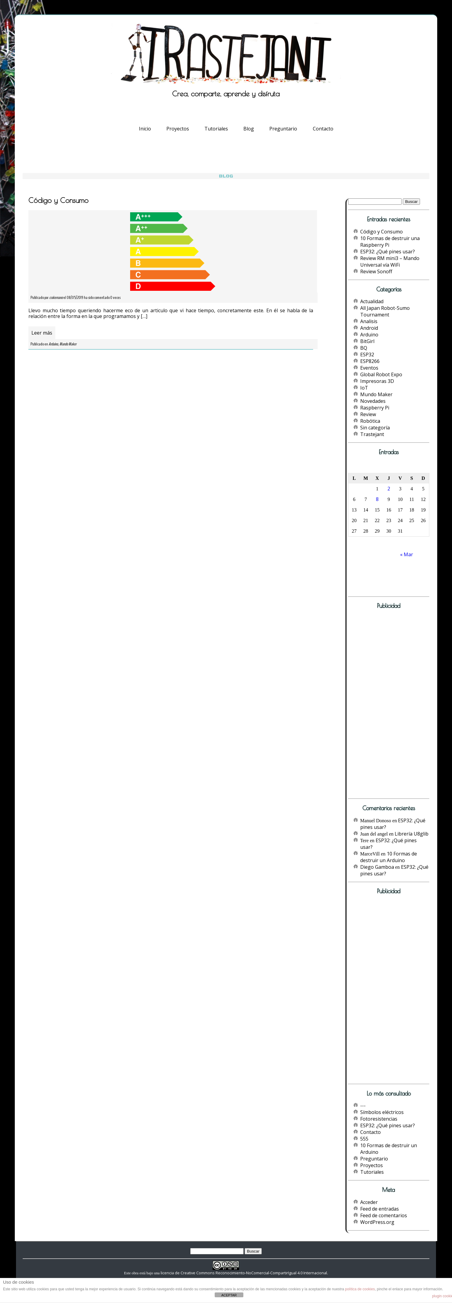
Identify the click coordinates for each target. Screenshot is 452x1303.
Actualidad (371, 301)
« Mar (406, 554)
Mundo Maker (67, 344)
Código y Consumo (381, 231)
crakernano (56, 297)
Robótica (370, 421)
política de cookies (360, 1289)
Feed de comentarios (383, 1215)
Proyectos (177, 128)
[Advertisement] (382, 705)
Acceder (369, 1202)
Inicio (145, 128)
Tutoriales (216, 128)
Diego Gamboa (377, 867)
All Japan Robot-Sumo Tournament (385, 311)
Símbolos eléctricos (382, 1112)
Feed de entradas (379, 1208)
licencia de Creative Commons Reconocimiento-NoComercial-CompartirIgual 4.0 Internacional (244, 1273)
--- (363, 1105)
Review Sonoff (376, 271)
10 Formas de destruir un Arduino (388, 857)
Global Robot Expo (381, 374)
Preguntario (283, 128)
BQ (363, 348)
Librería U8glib (411, 833)
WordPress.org (377, 1222)
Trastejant (372, 434)
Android (369, 328)
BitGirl (367, 341)
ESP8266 (370, 361)
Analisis (368, 321)
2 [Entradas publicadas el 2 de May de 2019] (388, 488)
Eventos (369, 367)
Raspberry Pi (374, 407)
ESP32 (367, 354)
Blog (248, 128)
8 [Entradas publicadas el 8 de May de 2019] (377, 499)
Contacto (323, 128)
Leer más (41, 332)
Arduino (53, 344)
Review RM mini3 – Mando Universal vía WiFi (389, 261)
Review (368, 414)
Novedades (373, 401)
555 (364, 1138)
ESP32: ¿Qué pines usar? (387, 251)
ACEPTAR (229, 1295)
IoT (364, 387)
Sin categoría (375, 427)
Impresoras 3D (377, 381)
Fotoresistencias (378, 1118)
